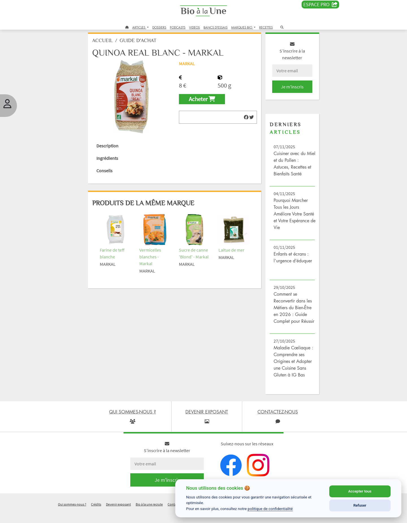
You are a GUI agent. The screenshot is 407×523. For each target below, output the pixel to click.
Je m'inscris (287, 91)
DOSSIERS (159, 27)
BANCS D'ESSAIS (216, 27)
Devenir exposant (118, 515)
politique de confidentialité (270, 508)
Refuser (359, 505)
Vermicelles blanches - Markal (154, 258)
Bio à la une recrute (149, 515)
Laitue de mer (231, 251)
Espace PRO (320, 4)
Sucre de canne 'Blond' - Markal (195, 258)
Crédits (96, 515)
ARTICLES (139, 27)
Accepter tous (359, 491)
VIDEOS (194, 27)
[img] (243, 121)
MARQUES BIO (242, 27)
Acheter (203, 103)
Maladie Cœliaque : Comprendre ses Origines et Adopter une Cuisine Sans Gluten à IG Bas (289, 372)
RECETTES (266, 27)
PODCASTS (177, 27)
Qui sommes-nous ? (72, 515)
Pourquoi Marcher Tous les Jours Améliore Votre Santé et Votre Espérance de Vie (287, 218)
